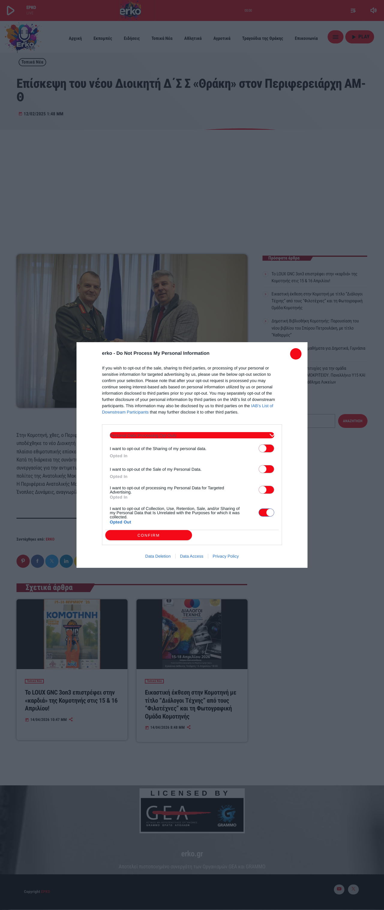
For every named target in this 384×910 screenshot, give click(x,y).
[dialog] (192, 455)
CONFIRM (148, 535)
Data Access (191, 556)
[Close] (296, 354)
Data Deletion (158, 556)
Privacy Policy (226, 556)
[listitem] (192, 435)
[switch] (266, 448)
